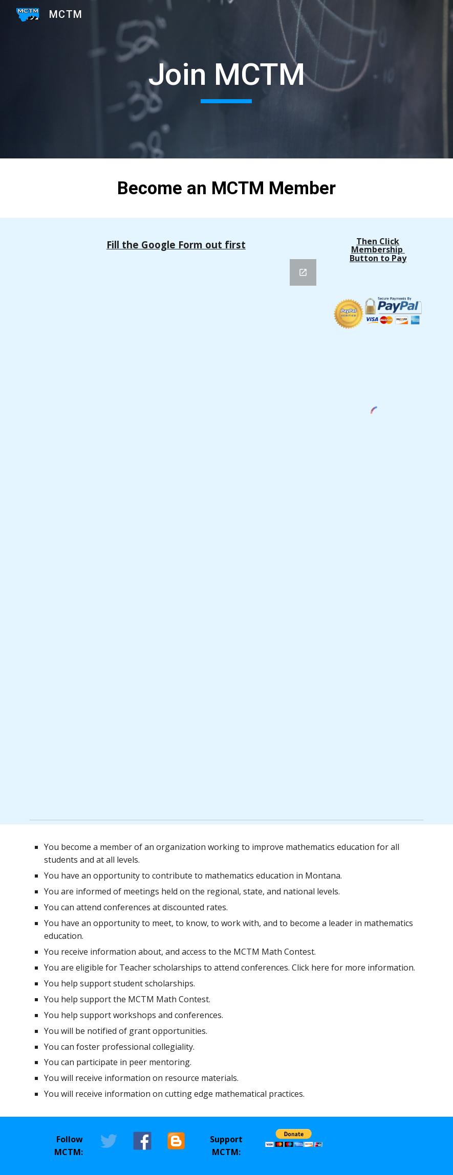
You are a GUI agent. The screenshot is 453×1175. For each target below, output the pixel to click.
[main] (226, 79)
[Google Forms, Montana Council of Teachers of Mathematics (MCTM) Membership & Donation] (176, 531)
